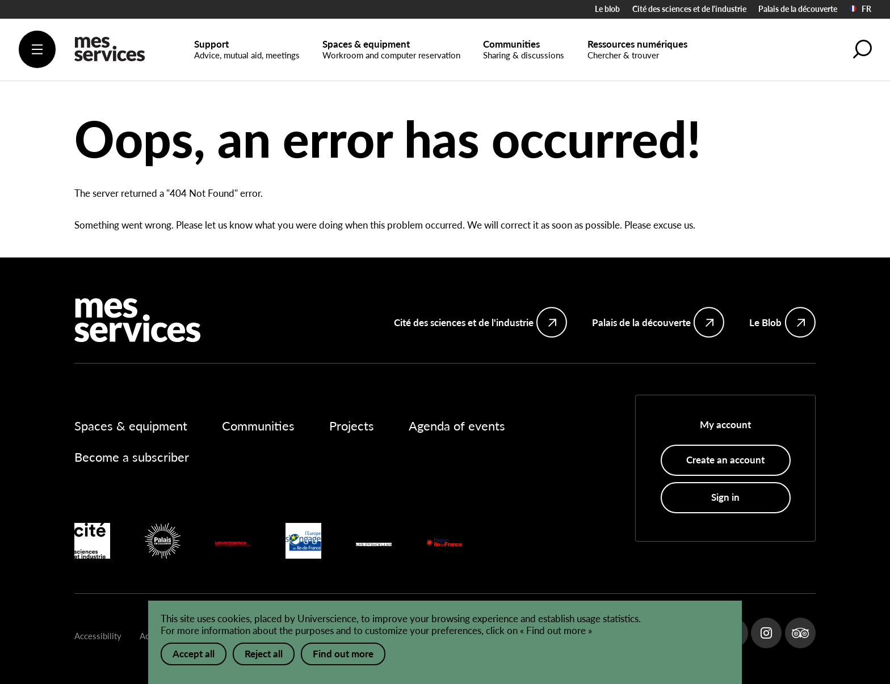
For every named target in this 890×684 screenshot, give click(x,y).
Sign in (725, 497)
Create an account (725, 460)
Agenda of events (457, 426)
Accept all (194, 654)
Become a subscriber (131, 457)
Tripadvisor (800, 633)
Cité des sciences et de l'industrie (689, 9)
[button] (861, 49)
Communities (258, 426)
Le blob (607, 9)
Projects (351, 426)
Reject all (264, 654)
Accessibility (97, 636)
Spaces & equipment (130, 426)
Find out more (343, 654)
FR (860, 9)
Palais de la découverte (797, 9)
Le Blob (765, 322)
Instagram (766, 633)
